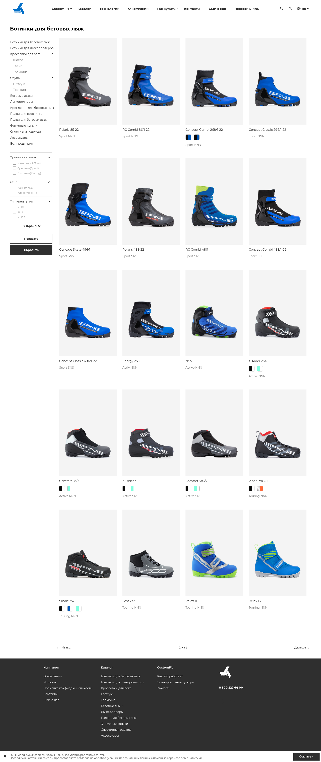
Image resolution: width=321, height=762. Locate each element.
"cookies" (39, 754)
